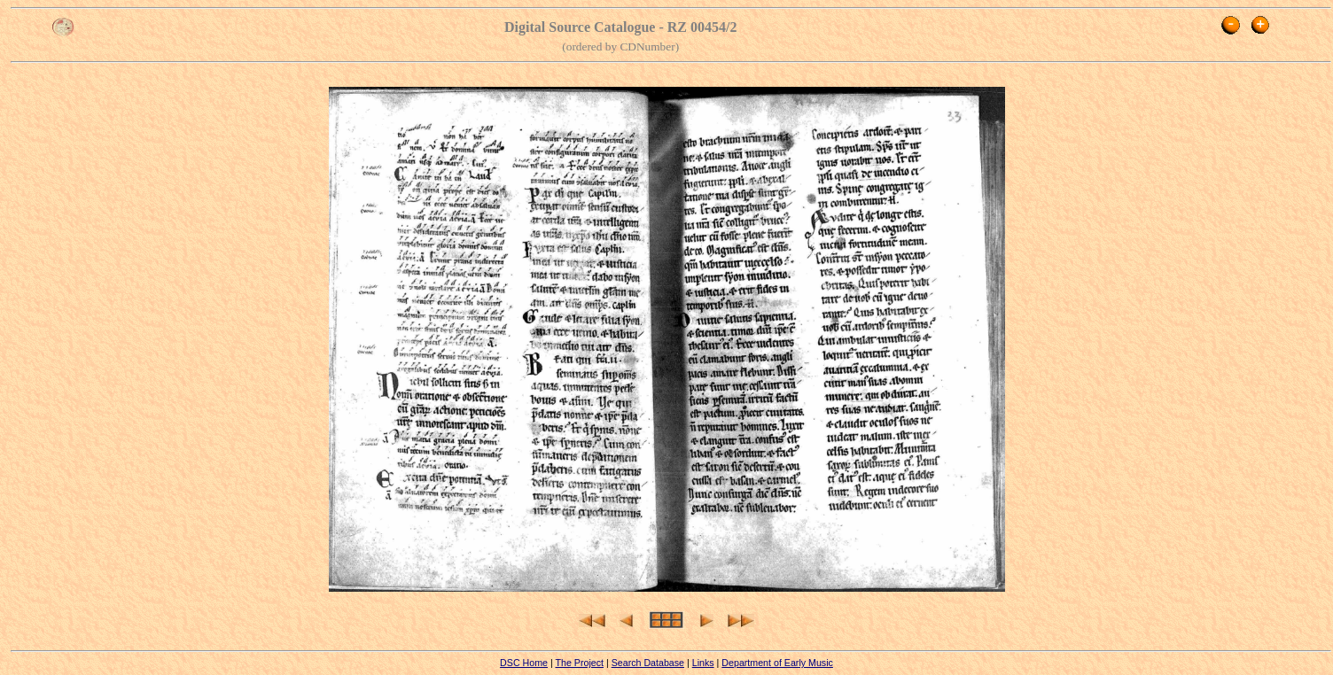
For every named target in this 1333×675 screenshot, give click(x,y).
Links (703, 662)
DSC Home (524, 662)
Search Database (648, 662)
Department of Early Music (777, 662)
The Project (579, 662)
